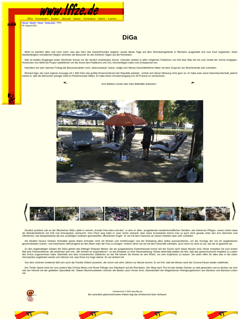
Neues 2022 (50, 23)
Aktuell (33, 23)
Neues (40, 23)
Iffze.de (25, 23)
